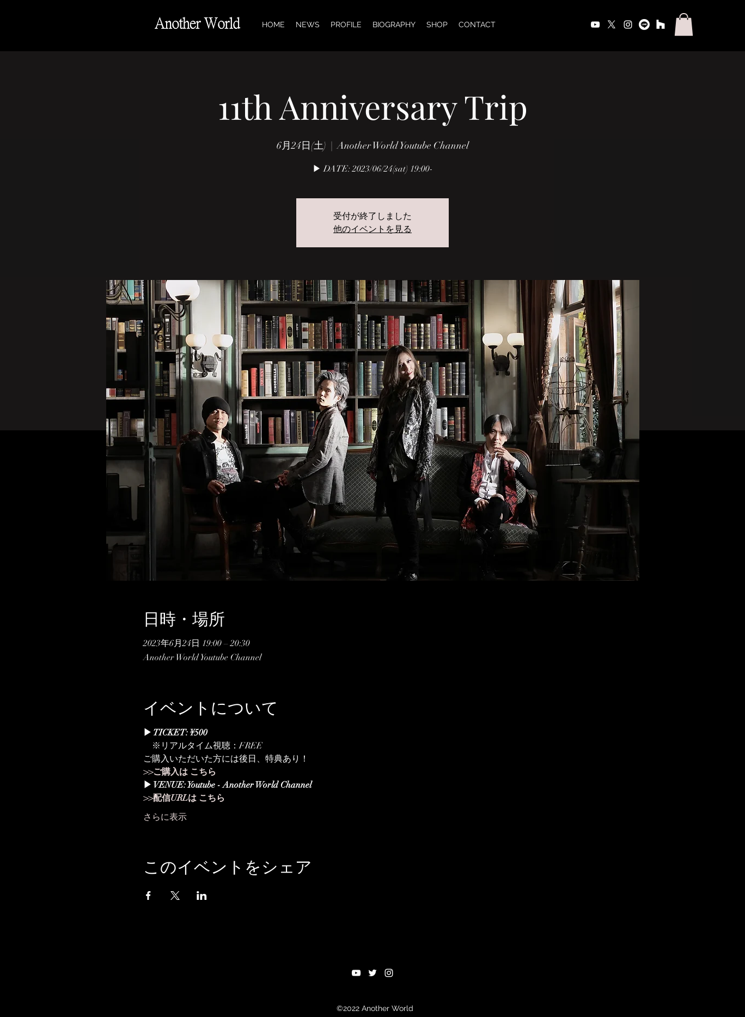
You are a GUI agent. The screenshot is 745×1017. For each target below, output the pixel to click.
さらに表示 (165, 817)
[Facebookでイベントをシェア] (148, 895)
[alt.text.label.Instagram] (627, 24)
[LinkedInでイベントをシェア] (202, 895)
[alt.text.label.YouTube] (595, 24)
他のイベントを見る (372, 229)
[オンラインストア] (660, 24)
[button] (683, 24)
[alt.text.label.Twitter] (611, 24)
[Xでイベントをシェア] (175, 895)
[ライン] (644, 24)
